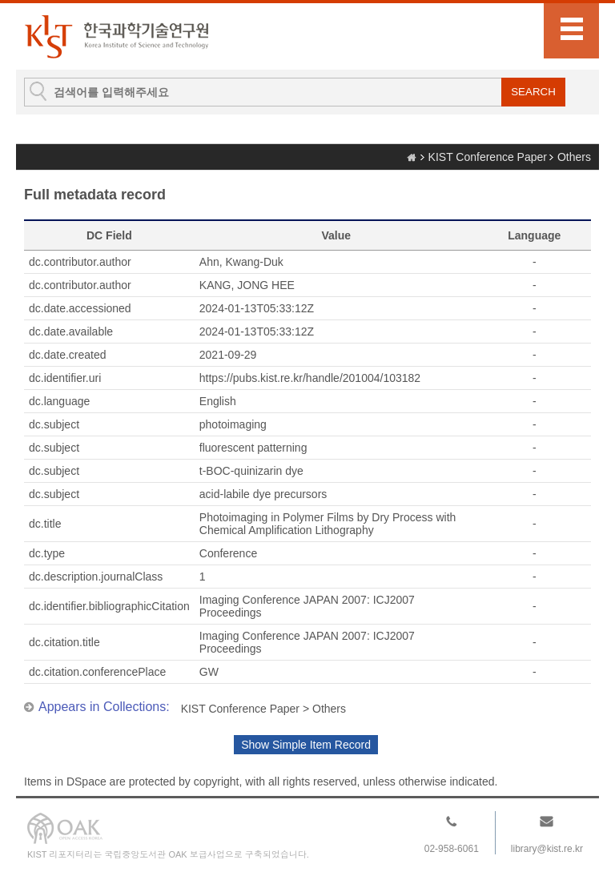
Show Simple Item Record (306, 744)
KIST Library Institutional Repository (116, 36)
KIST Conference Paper (487, 157)
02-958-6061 (451, 848)
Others (574, 157)
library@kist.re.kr (547, 848)
